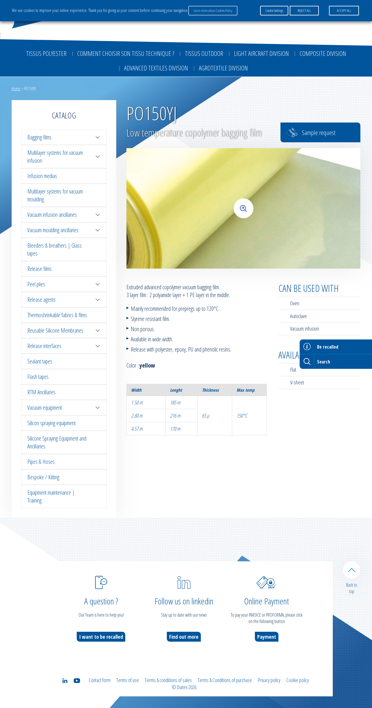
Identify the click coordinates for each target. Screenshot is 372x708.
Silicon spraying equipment (51, 423)
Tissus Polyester (46, 53)
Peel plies (64, 284)
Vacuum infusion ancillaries (64, 215)
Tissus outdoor (204, 53)
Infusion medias (42, 176)
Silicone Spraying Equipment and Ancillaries (56, 442)
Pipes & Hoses (41, 462)
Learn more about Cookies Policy (213, 10)
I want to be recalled (101, 636)
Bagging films (64, 137)
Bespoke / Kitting (43, 477)
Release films (39, 269)
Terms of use (127, 680)
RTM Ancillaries (41, 392)
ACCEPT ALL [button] (344, 10)
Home (16, 88)
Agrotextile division (223, 67)
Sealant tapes (39, 361)
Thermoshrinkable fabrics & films (57, 315)
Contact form (99, 680)
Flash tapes (38, 377)
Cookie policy (297, 680)
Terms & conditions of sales (168, 680)
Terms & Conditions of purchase (225, 680)
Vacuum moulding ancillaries (64, 230)
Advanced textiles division (156, 67)
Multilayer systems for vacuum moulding (55, 195)
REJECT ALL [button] (304, 10)
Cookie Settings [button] (274, 10)
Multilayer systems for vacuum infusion (64, 156)
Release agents (64, 300)
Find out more (183, 636)
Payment (266, 636)
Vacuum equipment (64, 407)
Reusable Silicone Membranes (64, 330)
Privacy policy (269, 680)
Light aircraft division (261, 53)
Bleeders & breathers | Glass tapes (54, 249)
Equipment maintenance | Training (51, 496)
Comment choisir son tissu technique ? (125, 53)
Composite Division (323, 53)
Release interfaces (64, 346)
